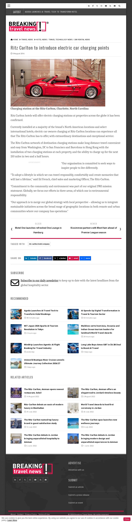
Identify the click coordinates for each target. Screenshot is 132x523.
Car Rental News (82, 40)
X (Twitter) (60, 258)
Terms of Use (44, 514)
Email (73, 258)
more (85, 258)
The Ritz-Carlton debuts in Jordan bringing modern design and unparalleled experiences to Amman (99, 438)
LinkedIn (30, 258)
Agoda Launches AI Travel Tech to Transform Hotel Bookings (56, 11)
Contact (20, 514)
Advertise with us (76, 470)
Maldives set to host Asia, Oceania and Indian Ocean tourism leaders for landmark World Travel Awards (100, 329)
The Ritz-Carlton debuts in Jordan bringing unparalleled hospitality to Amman (41, 438)
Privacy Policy (31, 514)
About (13, 514)
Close (126, 519)
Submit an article (76, 487)
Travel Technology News (60, 40)
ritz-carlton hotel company (39, 244)
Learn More (12, 520)
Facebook (45, 258)
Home (15, 40)
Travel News (27, 40)
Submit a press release (78, 495)
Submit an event (75, 503)
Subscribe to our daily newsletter (40, 280)
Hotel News (41, 40)
